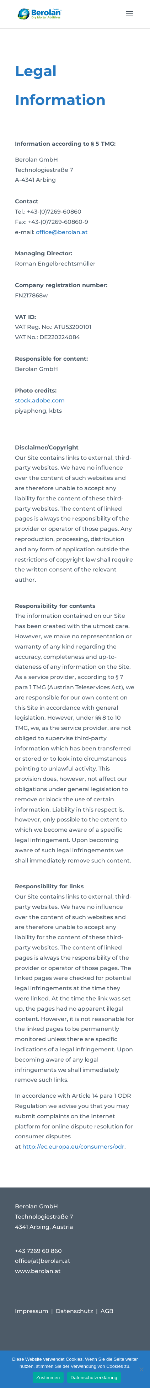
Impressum (31, 1311)
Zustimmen (48, 1377)
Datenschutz (74, 1311)
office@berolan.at (62, 232)
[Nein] (141, 1369)
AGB (107, 1311)
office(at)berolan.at (42, 1261)
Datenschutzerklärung (94, 1377)
